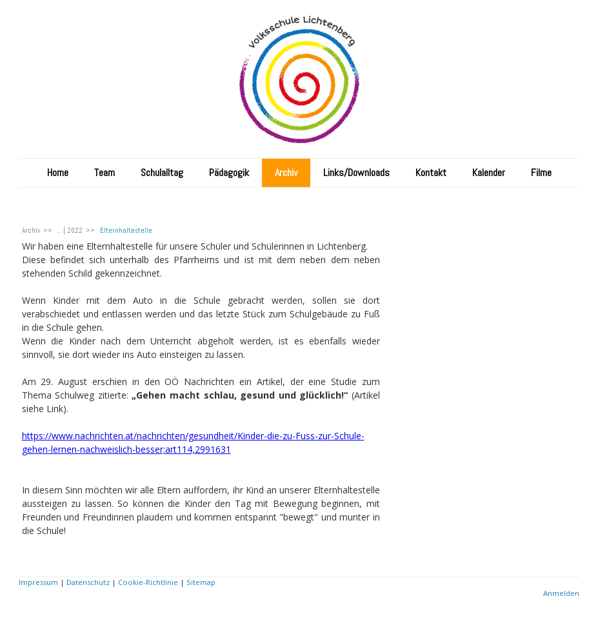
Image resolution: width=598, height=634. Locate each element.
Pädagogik (229, 172)
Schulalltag (162, 172)
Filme (541, 172)
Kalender (488, 172)
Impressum (38, 582)
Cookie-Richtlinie (148, 582)
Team (104, 172)
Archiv (286, 172)
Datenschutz (88, 582)
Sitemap (200, 582)
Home (57, 172)
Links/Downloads (356, 172)
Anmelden (561, 593)
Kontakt (430, 172)
